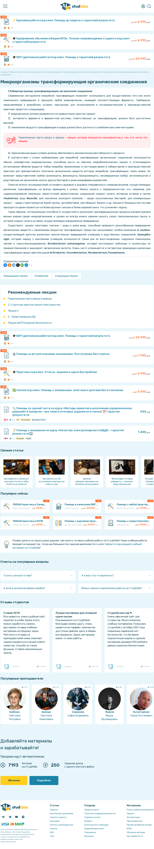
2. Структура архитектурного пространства (34, 304)
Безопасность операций (96, 825)
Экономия (54, 821)
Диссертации (133, 817)
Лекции (130, 813)
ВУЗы (129, 828)
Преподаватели (134, 821)
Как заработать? (135, 836)
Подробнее (44, 780)
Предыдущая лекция (15, 275)
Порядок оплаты (92, 817)
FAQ (52, 832)
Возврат (88, 821)
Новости (54, 810)
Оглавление (41, 275)
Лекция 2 (13, 310)
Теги (52, 836)
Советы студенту (58, 817)
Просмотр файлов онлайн (139, 825)
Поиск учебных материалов (140, 810)
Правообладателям (94, 828)
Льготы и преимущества (61, 825)
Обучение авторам (136, 832)
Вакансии (89, 836)
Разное (53, 828)
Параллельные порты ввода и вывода (41, 137)
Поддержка (90, 832)
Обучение (14, 780)
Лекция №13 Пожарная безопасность (30, 322)
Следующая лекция (66, 275)
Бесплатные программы (61, 813)
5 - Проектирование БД (21, 316)
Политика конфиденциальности (100, 813)
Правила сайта (91, 810)
